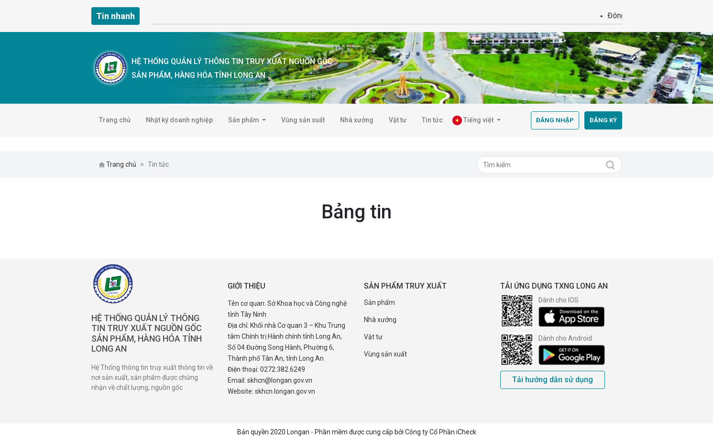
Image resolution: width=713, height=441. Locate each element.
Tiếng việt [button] (473, 120)
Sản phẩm (379, 302)
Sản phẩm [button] (244, 120)
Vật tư (397, 120)
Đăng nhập (555, 120)
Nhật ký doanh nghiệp (179, 120)
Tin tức (432, 120)
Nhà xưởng (356, 120)
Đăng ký (603, 120)
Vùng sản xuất (303, 120)
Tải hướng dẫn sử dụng (552, 379)
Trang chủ (115, 120)
